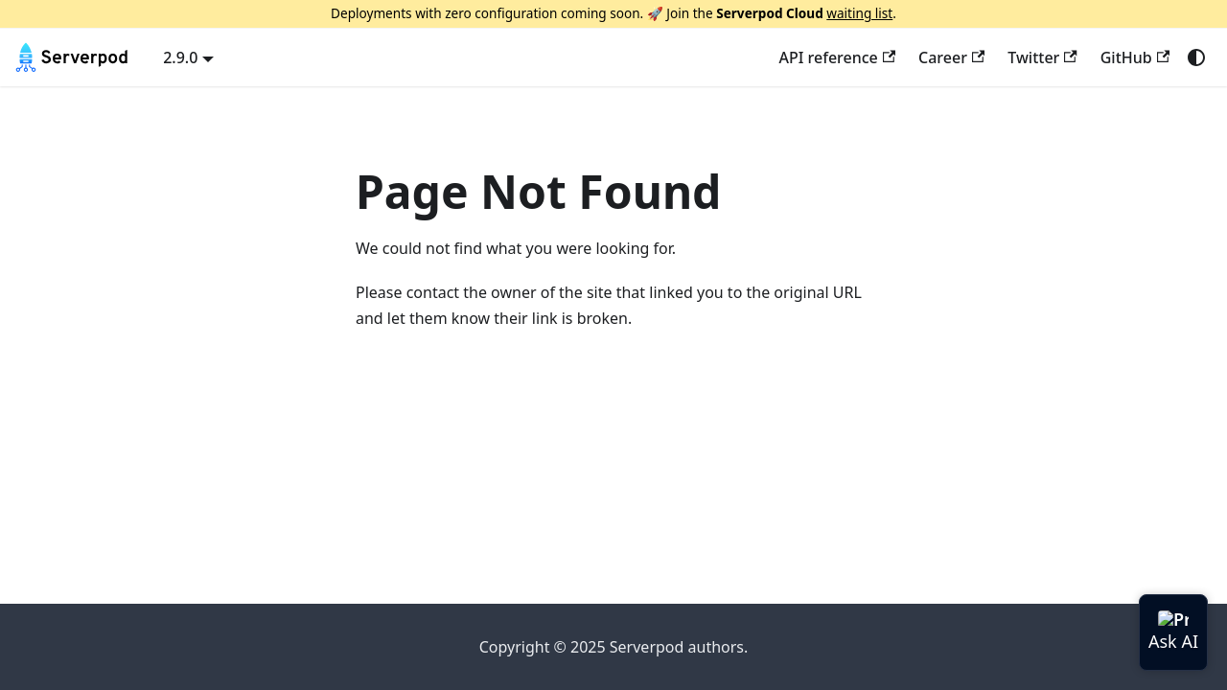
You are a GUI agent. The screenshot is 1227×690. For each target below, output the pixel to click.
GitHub (1134, 57)
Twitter (1042, 57)
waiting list (859, 13)
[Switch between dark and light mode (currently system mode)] (1196, 57)
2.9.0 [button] (180, 57)
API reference (836, 57)
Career (951, 57)
